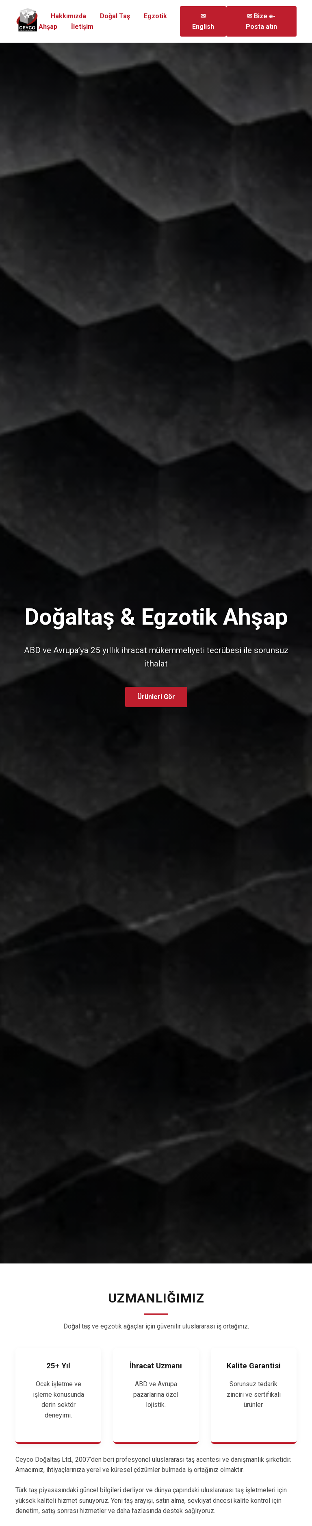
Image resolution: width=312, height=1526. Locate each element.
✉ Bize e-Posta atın (261, 21)
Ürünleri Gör (156, 697)
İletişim (82, 26)
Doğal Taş (115, 16)
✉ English (203, 21)
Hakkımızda (69, 16)
